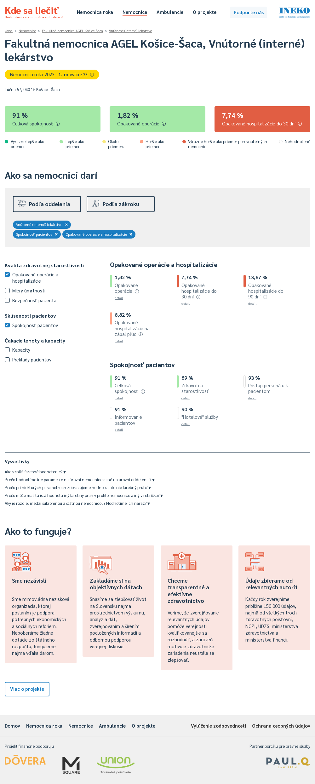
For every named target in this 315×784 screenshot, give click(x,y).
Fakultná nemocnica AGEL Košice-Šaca (72, 30)
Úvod (9, 30)
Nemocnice (135, 12)
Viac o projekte (27, 689)
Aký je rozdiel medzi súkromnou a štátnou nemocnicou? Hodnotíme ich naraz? (77, 503)
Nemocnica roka (95, 12)
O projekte (204, 12)
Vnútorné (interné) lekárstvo (130, 30)
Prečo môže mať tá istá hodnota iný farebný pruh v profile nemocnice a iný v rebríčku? (84, 495)
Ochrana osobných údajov (281, 726)
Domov (12, 726)
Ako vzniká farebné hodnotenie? (35, 471)
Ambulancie (170, 12)
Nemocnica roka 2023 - (52, 74)
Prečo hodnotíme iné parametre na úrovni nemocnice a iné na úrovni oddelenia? (80, 479)
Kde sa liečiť (34, 11)
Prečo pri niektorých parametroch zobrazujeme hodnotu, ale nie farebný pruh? (78, 487)
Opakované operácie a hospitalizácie (99, 234)
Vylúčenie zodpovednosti (218, 726)
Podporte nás (249, 12)
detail (119, 298)
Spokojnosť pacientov (37, 234)
